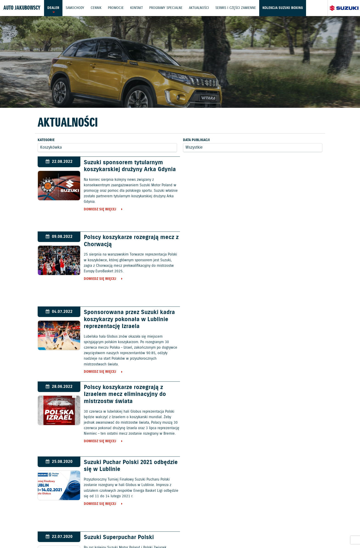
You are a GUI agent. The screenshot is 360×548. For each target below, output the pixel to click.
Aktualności (200, 8)
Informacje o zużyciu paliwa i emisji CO (162, 533)
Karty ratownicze (334, 533)
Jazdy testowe (202, 521)
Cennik (96, 8)
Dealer (53, 8)
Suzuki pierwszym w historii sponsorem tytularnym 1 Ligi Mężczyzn (121, 394)
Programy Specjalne (167, 8)
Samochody (75, 8)
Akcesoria (118, 533)
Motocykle (197, 496)
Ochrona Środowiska (29, 533)
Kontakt (137, 8)
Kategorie (46, 140)
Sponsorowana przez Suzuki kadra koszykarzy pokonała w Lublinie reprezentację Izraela (128, 244)
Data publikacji (196, 140)
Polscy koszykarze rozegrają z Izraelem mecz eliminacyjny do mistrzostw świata (269, 244)
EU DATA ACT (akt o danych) (220, 533)
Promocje (116, 8)
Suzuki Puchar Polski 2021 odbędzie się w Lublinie (130, 316)
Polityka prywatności (67, 533)
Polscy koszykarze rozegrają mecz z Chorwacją (273, 166)
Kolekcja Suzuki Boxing (284, 8)
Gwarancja (97, 533)
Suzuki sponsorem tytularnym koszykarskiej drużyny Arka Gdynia (129, 166)
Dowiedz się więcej (99, 209)
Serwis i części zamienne (237, 8)
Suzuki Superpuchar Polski (263, 313)
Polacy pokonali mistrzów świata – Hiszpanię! (274, 391)
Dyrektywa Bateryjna (262, 533)
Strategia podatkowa (299, 533)
